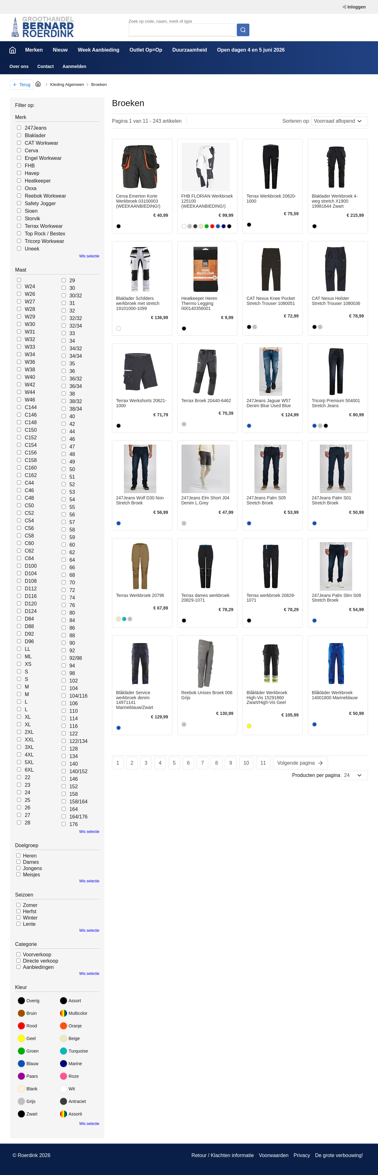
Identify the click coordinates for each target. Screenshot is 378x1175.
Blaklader (35, 135)
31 (72, 303)
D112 (31, 588)
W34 (30, 354)
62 (72, 552)
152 (73, 786)
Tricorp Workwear (44, 241)
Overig (28, 1000)
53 (72, 492)
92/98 (75, 658)
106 (73, 703)
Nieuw (60, 50)
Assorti (71, 1114)
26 (28, 807)
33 (72, 333)
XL (28, 717)
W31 (30, 332)
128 (73, 748)
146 (73, 779)
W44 (30, 392)
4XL (29, 754)
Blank (27, 1089)
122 (73, 733)
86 (72, 628)
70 (72, 582)
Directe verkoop (40, 961)
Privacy (301, 1155)
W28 (30, 309)
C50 (29, 505)
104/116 (78, 696)
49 (72, 461)
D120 (31, 603)
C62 (29, 551)
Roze (69, 1076)
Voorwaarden (273, 1155)
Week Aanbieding (98, 50)
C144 (31, 407)
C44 (29, 483)
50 (72, 469)
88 (72, 635)
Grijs (27, 1101)
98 (72, 673)
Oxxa (30, 188)
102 (73, 680)
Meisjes (31, 874)
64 (72, 560)
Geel (27, 1038)
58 (72, 529)
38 (72, 393)
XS (28, 664)
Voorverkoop (37, 954)
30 (72, 288)
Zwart (27, 1114)
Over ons (19, 66)
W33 (30, 347)
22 (28, 777)
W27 (30, 301)
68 (72, 575)
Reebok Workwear (45, 196)
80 (72, 613)
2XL (29, 732)
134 (73, 756)
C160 (31, 467)
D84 (29, 618)
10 (246, 763)
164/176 (78, 816)
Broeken (99, 84)
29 (72, 280)
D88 (29, 626)
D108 (31, 581)
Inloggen (354, 6)
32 (72, 310)
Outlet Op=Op (146, 50)
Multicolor (73, 1013)
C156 (31, 452)
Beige (70, 1038)
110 (73, 711)
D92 (29, 634)
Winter (30, 917)
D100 (31, 566)
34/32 (75, 348)
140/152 (78, 771)
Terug (22, 84)
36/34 (75, 386)
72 (72, 590)
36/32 (75, 378)
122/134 (78, 741)
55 (72, 507)
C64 (29, 558)
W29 (30, 316)
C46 (29, 490)
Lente (29, 924)
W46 (30, 399)
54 (72, 499)
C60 (29, 543)
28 (28, 822)
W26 (30, 294)
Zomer (30, 905)
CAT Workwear (41, 143)
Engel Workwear (43, 158)
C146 (31, 415)
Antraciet (73, 1101)
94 (72, 665)
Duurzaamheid (189, 50)
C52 (29, 513)
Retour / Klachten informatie (223, 1155)
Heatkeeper (38, 180)
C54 (29, 520)
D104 (31, 573)
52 (72, 484)
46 (72, 439)
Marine (71, 1063)
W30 (30, 324)
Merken (34, 50)
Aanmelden (74, 66)
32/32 (75, 318)
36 (72, 371)
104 (73, 688)
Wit (67, 1089)
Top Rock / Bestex (45, 233)
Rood (27, 1026)
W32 (30, 339)
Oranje (71, 1026)
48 (72, 454)
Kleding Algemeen (67, 84)
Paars (28, 1076)
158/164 (78, 801)
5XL (29, 762)
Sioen (31, 211)
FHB (30, 165)
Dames (31, 862)
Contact (45, 66)
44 (72, 431)
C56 (29, 528)
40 (72, 416)
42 (72, 424)
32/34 (75, 326)
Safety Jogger (40, 203)
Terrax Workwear (44, 226)
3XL (29, 747)
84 (72, 620)
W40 (30, 377)
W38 (30, 369)
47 (72, 446)
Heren (30, 855)
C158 (31, 460)
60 (72, 545)
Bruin (27, 1013)
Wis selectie (89, 256)
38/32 (75, 401)
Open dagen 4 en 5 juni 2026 (251, 50)
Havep (32, 173)
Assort (70, 1000)
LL (28, 649)
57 (72, 522)
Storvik (32, 218)
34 (72, 341)
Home (12, 50)
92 (72, 650)
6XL (29, 770)
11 (263, 763)
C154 (31, 445)
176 (73, 824)
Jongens (32, 868)
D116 (31, 596)
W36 (30, 362)
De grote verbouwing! (339, 1155)
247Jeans (36, 128)
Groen (28, 1051)
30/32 (75, 295)
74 (72, 597)
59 (72, 537)
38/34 (75, 409)
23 (28, 785)
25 (28, 800)
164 (73, 809)
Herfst (29, 911)
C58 (29, 535)
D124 (31, 611)
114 (73, 718)
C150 (31, 430)
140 (73, 764)
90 (72, 643)
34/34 (75, 356)
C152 (31, 437)
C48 (29, 498)
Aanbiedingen (38, 967)
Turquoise (74, 1051)
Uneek (32, 248)
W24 (30, 286)
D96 (29, 641)
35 (72, 363)
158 (73, 794)
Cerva (31, 150)
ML (28, 656)
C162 (31, 475)
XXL (29, 739)
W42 (30, 384)
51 (72, 477)
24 (28, 792)
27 (28, 815)
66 (72, 567)
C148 (31, 422)
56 (72, 514)
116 (73, 726)
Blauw (28, 1063)
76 (72, 605)
